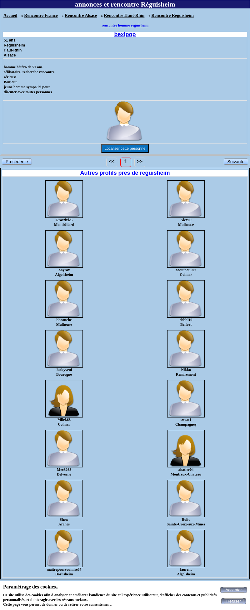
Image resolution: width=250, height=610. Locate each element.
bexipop (125, 34)
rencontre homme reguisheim (125, 25)
